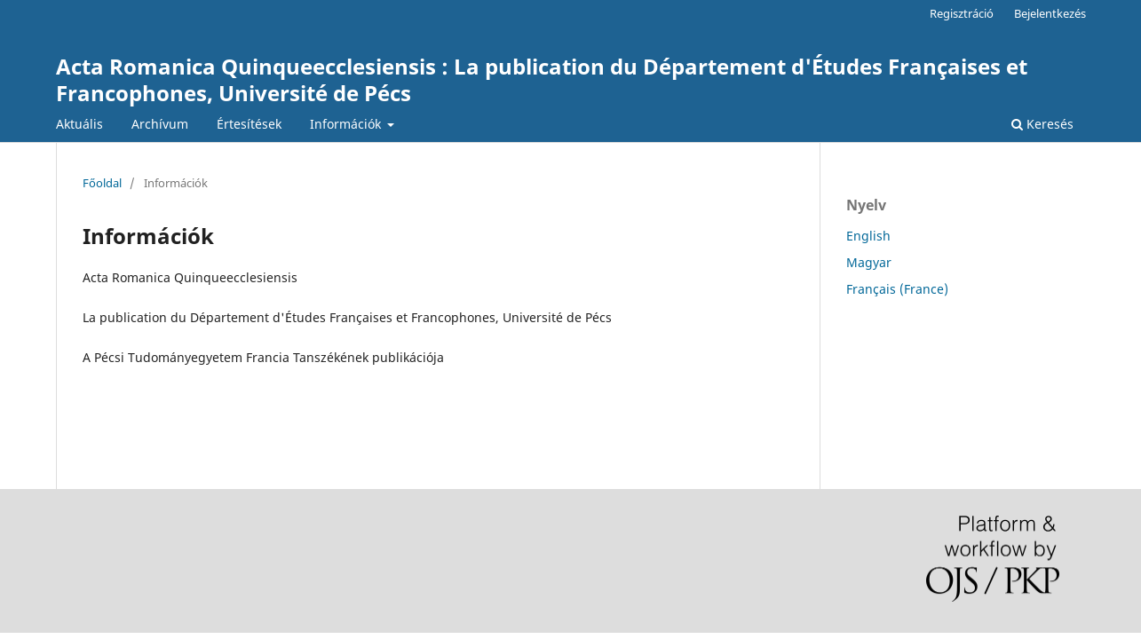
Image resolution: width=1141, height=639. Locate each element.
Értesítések (249, 123)
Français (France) (897, 288)
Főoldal (102, 183)
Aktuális (79, 123)
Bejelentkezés (1050, 13)
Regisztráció (962, 13)
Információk (347, 123)
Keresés (1042, 123)
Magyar (868, 262)
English (868, 235)
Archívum (159, 123)
